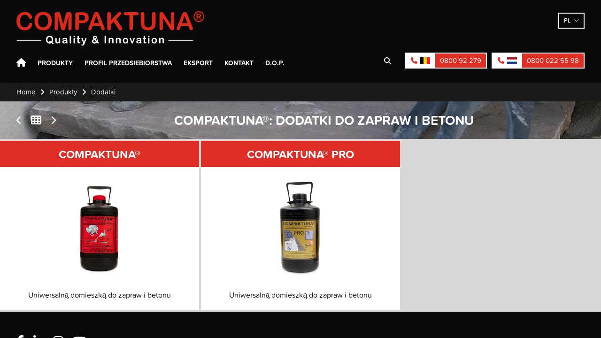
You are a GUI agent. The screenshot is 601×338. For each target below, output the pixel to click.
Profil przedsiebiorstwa (128, 63)
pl (567, 20)
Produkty (55, 63)
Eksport (198, 63)
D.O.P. (275, 63)
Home (21, 63)
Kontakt (239, 63)
